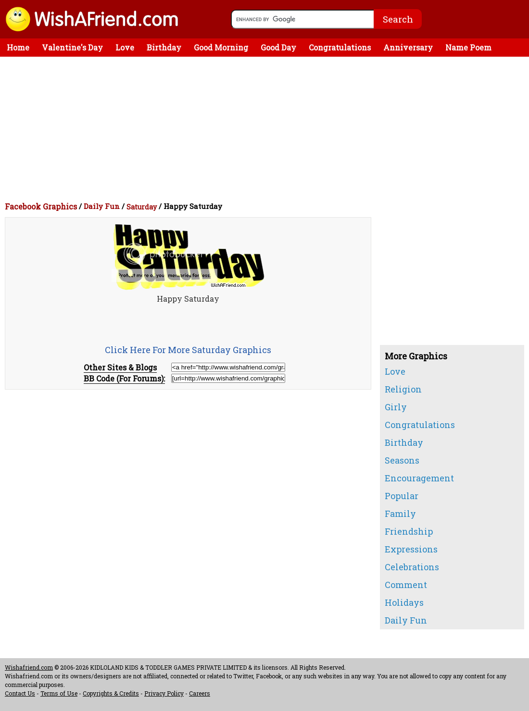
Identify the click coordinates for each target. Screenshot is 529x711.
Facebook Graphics (41, 206)
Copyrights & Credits (111, 693)
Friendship (409, 531)
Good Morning (221, 47)
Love (124, 47)
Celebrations (412, 567)
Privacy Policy (164, 693)
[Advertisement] (267, 128)
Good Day (278, 47)
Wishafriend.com (29, 667)
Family (400, 513)
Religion (403, 389)
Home (18, 47)
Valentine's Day (72, 47)
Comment (406, 584)
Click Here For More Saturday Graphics (188, 350)
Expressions (411, 549)
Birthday (164, 47)
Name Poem (468, 47)
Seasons (402, 460)
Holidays (404, 602)
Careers (199, 693)
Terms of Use (58, 693)
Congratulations (340, 47)
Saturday (141, 206)
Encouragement (419, 478)
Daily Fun (102, 206)
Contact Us (20, 693)
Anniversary (408, 47)
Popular (401, 496)
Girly (396, 407)
